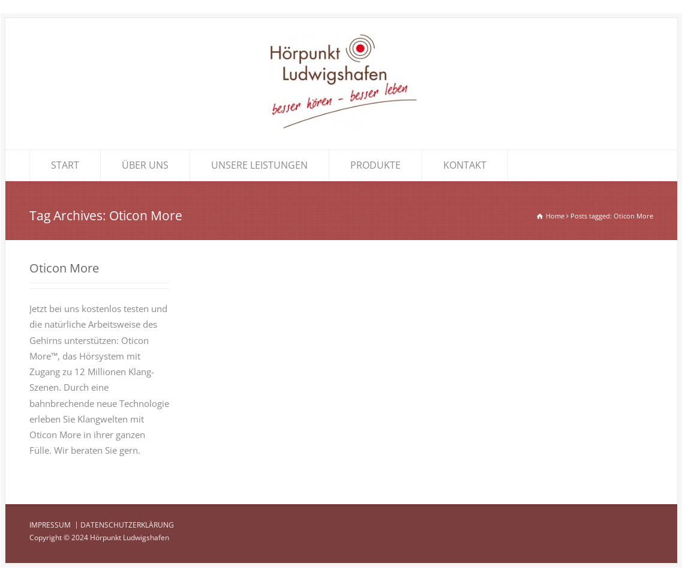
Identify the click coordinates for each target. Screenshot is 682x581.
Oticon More (64, 268)
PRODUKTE (375, 165)
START (65, 165)
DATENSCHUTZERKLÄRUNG (127, 525)
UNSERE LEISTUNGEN (259, 165)
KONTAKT (464, 165)
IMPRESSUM (50, 525)
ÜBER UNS (145, 165)
